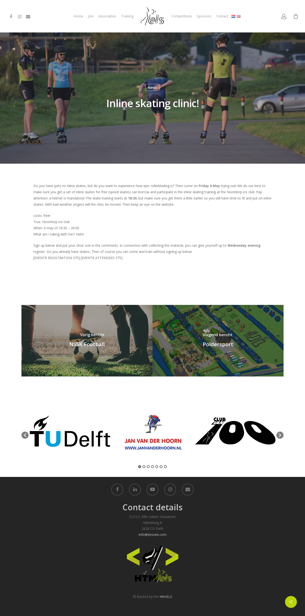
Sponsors (204, 16)
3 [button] (148, 466)
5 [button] (156, 466)
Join (91, 16)
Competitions (181, 16)
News (152, 87)
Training (127, 16)
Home (78, 16)
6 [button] (161, 466)
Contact (222, 16)
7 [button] (165, 466)
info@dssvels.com (153, 534)
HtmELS (166, 596)
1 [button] (139, 466)
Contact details (152, 507)
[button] (25, 435)
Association (107, 16)
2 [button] (143, 466)
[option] (70, 433)
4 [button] (152, 466)
